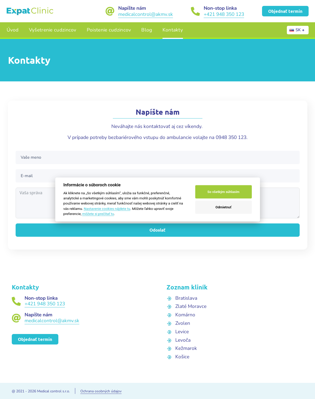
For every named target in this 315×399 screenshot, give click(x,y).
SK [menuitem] (298, 30)
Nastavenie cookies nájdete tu (107, 208)
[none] (298, 30)
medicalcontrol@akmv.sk (145, 14)
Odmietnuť (223, 207)
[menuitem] (298, 30)
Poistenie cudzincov (109, 30)
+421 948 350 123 (224, 14)
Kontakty (172, 30)
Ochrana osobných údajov (101, 391)
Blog (146, 30)
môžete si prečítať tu (98, 214)
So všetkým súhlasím (224, 192)
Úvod (13, 30)
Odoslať (157, 230)
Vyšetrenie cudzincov (53, 30)
